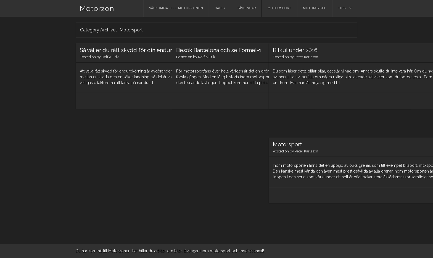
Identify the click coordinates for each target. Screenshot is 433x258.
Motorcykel (314, 8)
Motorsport (279, 8)
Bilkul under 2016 (295, 50)
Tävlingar (246, 8)
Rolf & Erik (110, 65)
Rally (220, 8)
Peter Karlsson (306, 57)
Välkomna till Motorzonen (176, 8)
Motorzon (97, 8)
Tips (342, 8)
